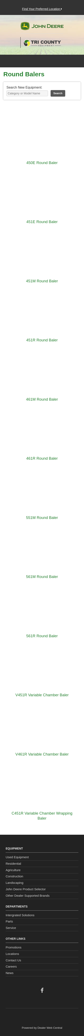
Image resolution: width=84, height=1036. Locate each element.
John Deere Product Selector (26, 889)
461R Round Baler (42, 458)
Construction (14, 876)
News (10, 973)
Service (11, 928)
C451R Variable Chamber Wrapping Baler (42, 815)
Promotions (13, 947)
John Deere (42, 28)
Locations (12, 954)
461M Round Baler (42, 399)
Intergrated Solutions (20, 915)
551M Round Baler (42, 517)
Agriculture (13, 870)
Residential (13, 863)
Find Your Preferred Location (42, 9)
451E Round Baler (42, 222)
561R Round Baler (42, 636)
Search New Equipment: (24, 87)
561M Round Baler (42, 576)
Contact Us (13, 960)
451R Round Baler (42, 340)
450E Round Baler (42, 163)
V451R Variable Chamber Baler (42, 695)
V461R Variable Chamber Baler (42, 754)
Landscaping (14, 882)
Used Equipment (17, 857)
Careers (11, 966)
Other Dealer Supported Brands (27, 895)
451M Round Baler (42, 281)
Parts (9, 921)
